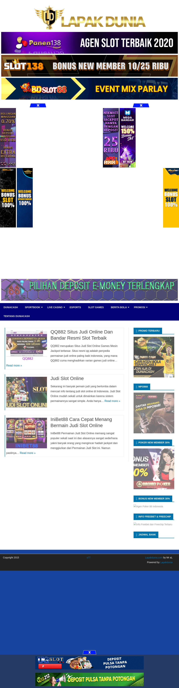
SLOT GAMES (96, 307)
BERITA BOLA (119, 307)
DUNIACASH (11, 307)
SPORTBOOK (32, 307)
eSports (75, 307)
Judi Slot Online (67, 378)
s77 (89, 557)
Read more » (14, 365)
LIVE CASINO (54, 307)
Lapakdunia (166, 562)
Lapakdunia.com (154, 557)
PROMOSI (139, 307)
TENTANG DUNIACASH (17, 316)
